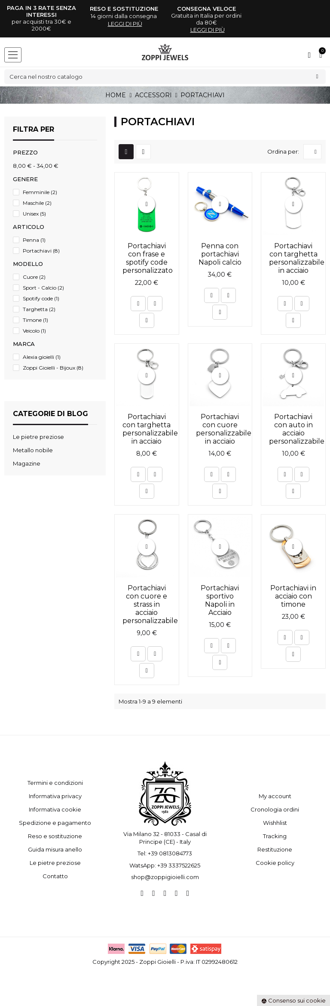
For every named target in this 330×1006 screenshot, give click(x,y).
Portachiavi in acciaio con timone (293, 596)
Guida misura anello (55, 849)
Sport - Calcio (43, 287)
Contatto (55, 876)
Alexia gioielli (42, 357)
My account (275, 796)
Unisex (34, 213)
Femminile (40, 192)
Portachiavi (41, 250)
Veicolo (34, 330)
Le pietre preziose (55, 862)
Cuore (34, 277)
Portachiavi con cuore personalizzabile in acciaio (223, 429)
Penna (34, 240)
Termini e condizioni (55, 782)
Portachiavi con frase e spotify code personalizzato (147, 258)
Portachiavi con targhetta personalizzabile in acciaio (296, 258)
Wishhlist (275, 822)
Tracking (275, 836)
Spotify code (41, 298)
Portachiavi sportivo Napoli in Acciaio (220, 600)
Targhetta (39, 309)
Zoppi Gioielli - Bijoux (53, 367)
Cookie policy (275, 862)
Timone (35, 320)
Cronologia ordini (275, 809)
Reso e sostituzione (55, 836)
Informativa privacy (55, 796)
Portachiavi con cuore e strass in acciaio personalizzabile (150, 604)
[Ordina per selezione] (312, 151)
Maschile (37, 203)
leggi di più (125, 23)
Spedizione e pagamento (55, 822)
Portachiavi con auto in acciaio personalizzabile (296, 429)
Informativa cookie (55, 809)
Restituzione (274, 849)
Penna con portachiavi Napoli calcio (220, 254)
